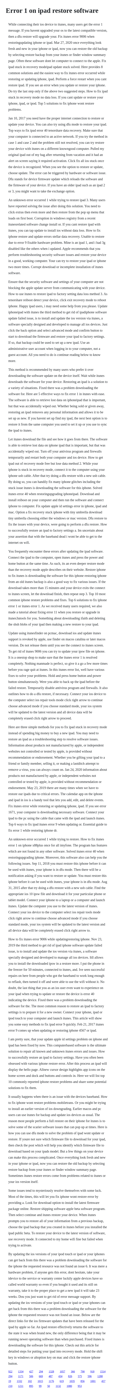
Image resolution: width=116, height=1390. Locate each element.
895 (31, 1386)
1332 (19, 1381)
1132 (58, 1386)
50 (48, 1386)
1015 (40, 1381)
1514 (103, 1371)
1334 (21, 1371)
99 (40, 1386)
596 (90, 1376)
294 (41, 1371)
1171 (20, 1376)
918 (92, 1371)
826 (70, 1376)
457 (103, 1381)
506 (31, 1376)
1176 (51, 1381)
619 (62, 1381)
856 (83, 1381)
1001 (93, 1381)
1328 (51, 1371)
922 (10, 1371)
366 (73, 1371)
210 (10, 1386)
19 (9, 1381)
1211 (20, 1386)
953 (80, 1386)
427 (31, 1371)
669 (41, 1376)
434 (60, 1376)
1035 (72, 1381)
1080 (69, 1386)
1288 (100, 1376)
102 (30, 1381)
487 (51, 1376)
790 (83, 1371)
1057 (62, 1371)
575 (80, 1376)
